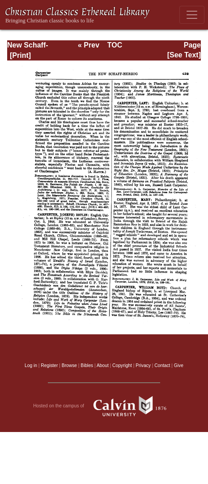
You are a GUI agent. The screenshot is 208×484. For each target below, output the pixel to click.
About (103, 365)
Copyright (122, 365)
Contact (162, 365)
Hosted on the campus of (104, 406)
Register (49, 365)
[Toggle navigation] (191, 15)
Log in (31, 365)
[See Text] (184, 55)
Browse (69, 365)
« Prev (88, 45)
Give (178, 365)
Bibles (87, 365)
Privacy (143, 365)
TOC (114, 45)
